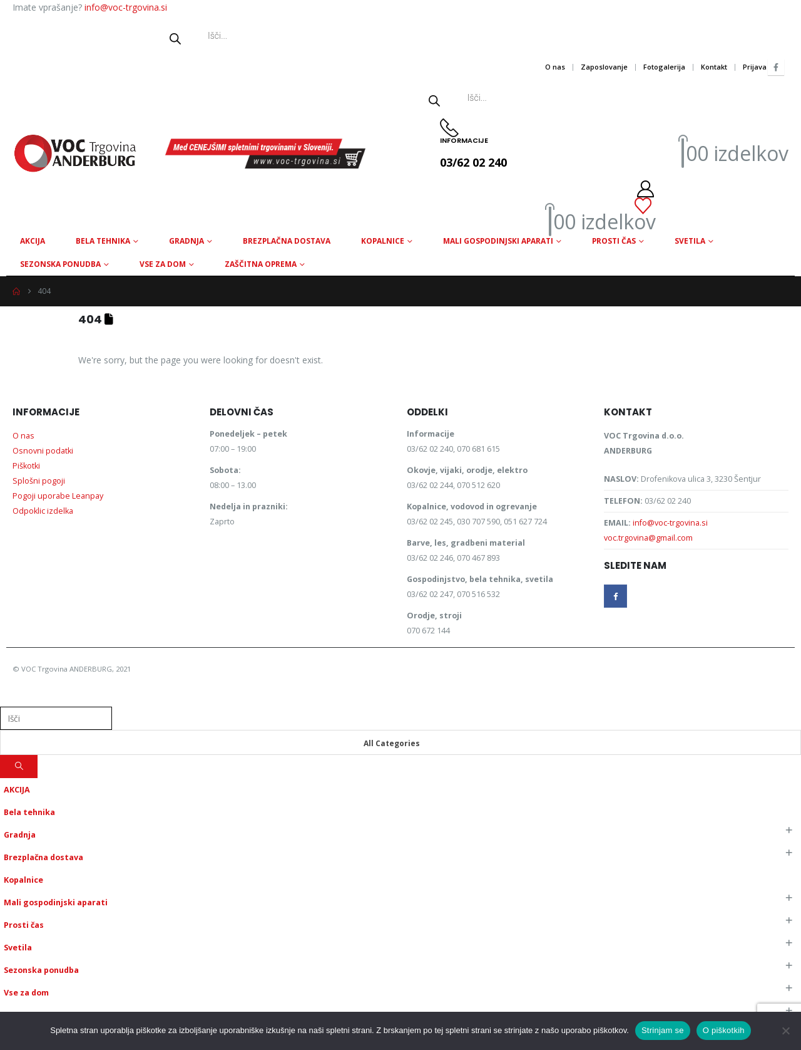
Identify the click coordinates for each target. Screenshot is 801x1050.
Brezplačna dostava (286, 241)
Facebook (615, 596)
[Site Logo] (75, 153)
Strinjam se (662, 1030)
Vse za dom (163, 264)
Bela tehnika (103, 241)
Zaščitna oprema (261, 264)
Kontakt (714, 66)
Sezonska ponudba (60, 264)
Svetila (690, 241)
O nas (555, 66)
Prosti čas (614, 241)
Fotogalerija (664, 66)
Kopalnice (382, 241)
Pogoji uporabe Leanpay (58, 496)
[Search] (19, 766)
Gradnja (186, 241)
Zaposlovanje (604, 66)
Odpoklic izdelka (43, 511)
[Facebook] (776, 67)
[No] (785, 1030)
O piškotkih (724, 1030)
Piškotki (26, 465)
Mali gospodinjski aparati (498, 241)
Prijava (755, 66)
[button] (7, 698)
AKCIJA (32, 241)
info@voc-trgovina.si (125, 7)
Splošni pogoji (39, 481)
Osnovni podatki (43, 450)
